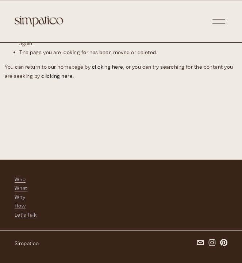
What (21, 188)
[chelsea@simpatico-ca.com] (200, 242)
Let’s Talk (26, 214)
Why (20, 197)
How (20, 205)
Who (20, 179)
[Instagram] (212, 242)
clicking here (107, 67)
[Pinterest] (223, 242)
